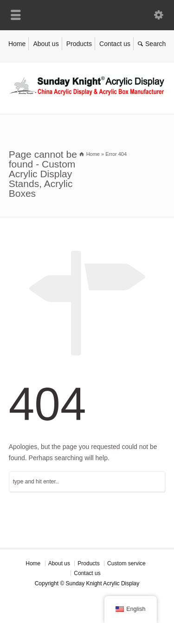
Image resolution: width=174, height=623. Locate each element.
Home (17, 43)
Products (79, 43)
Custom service (126, 563)
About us (45, 43)
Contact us (114, 43)
